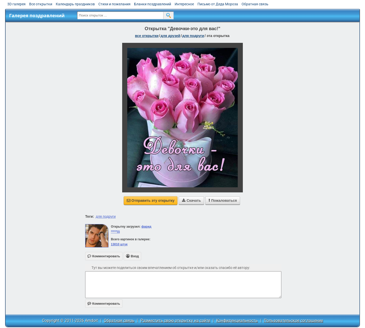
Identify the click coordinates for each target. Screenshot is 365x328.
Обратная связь (255, 4)
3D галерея (16, 4)
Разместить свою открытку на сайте (175, 320)
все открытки (147, 36)
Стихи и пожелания (114, 4)
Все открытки (40, 4)
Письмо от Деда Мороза (217, 4)
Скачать (191, 200)
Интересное (184, 4)
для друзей (170, 36)
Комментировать (103, 303)
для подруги (193, 36)
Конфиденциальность (237, 320)
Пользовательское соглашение (293, 320)
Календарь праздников (75, 4)
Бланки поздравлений (152, 4)
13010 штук (119, 244)
